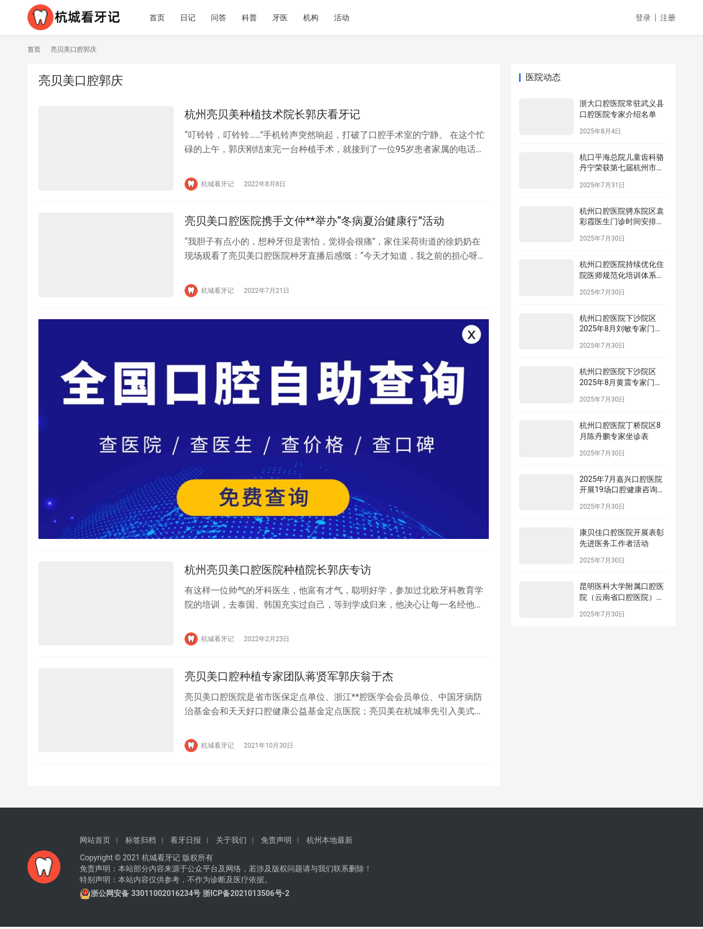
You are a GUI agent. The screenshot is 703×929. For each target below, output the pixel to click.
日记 (192, 17)
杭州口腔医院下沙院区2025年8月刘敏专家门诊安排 (620, 329)
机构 (315, 17)
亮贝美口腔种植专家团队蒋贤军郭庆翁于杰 (289, 678)
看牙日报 (185, 842)
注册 (668, 17)
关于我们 (231, 842)
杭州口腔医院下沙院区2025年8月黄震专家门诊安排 (620, 382)
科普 (254, 17)
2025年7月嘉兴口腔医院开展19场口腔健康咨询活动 (622, 490)
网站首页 (95, 842)
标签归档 (140, 842)
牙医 (285, 17)
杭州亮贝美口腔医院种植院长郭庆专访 (278, 570)
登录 (643, 17)
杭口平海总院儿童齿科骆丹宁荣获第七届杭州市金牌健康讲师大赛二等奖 (621, 168)
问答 (223, 17)
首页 (162, 17)
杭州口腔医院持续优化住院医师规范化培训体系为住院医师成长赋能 (621, 275)
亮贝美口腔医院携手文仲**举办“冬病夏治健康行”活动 (314, 221)
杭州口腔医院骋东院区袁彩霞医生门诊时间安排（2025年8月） (621, 222)
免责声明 (276, 842)
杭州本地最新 (329, 842)
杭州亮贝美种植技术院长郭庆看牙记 (272, 114)
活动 (346, 17)
